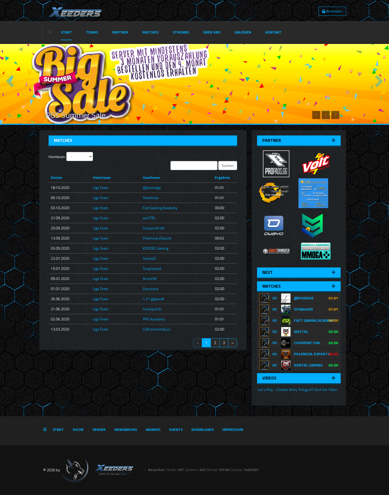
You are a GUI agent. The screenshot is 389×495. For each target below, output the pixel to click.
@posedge (152, 187)
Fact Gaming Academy (160, 208)
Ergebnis (222, 177)
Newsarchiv (125, 429)
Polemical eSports (157, 238)
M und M (149, 278)
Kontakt (273, 32)
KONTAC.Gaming (155, 248)
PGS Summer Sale (75, 115)
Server (99, 429)
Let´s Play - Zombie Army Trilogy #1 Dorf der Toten (297, 389)
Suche (78, 429)
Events (176, 429)
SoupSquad (152, 268)
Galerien (242, 32)
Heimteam (102, 177)
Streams (181, 32)
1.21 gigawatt (153, 299)
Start (66, 32)
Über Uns (211, 32)
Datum (56, 177)
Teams (92, 32)
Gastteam (151, 177)
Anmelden (332, 11)
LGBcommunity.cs (156, 329)
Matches (150, 32)
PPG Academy (154, 319)
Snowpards (152, 309)
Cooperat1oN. (154, 228)
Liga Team (100, 187)
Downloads (202, 429)
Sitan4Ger (151, 197)
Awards (153, 429)
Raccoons (151, 288)
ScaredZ (149, 258)
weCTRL (149, 218)
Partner (120, 32)
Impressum (233, 429)
